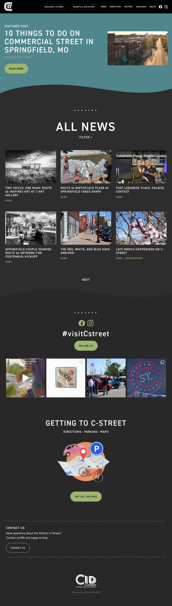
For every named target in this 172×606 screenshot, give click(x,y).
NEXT (86, 280)
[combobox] (85, 137)
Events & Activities (84, 6)
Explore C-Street (54, 6)
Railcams (141, 7)
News (104, 7)
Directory (115, 7)
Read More (16, 68)
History (128, 7)
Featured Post (13, 57)
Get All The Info (86, 496)
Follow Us (86, 345)
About (152, 7)
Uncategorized (134, 258)
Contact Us (18, 547)
